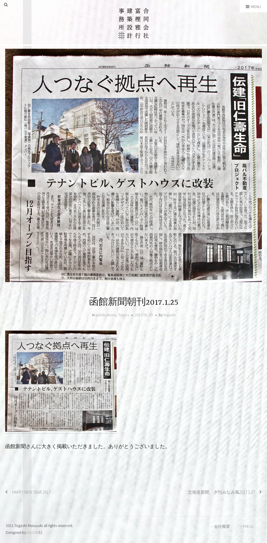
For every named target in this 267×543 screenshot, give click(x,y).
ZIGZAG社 (34, 532)
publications (106, 314)
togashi (170, 314)
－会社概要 (220, 526)
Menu (253, 6)
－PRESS (246, 526)
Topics (123, 314)
